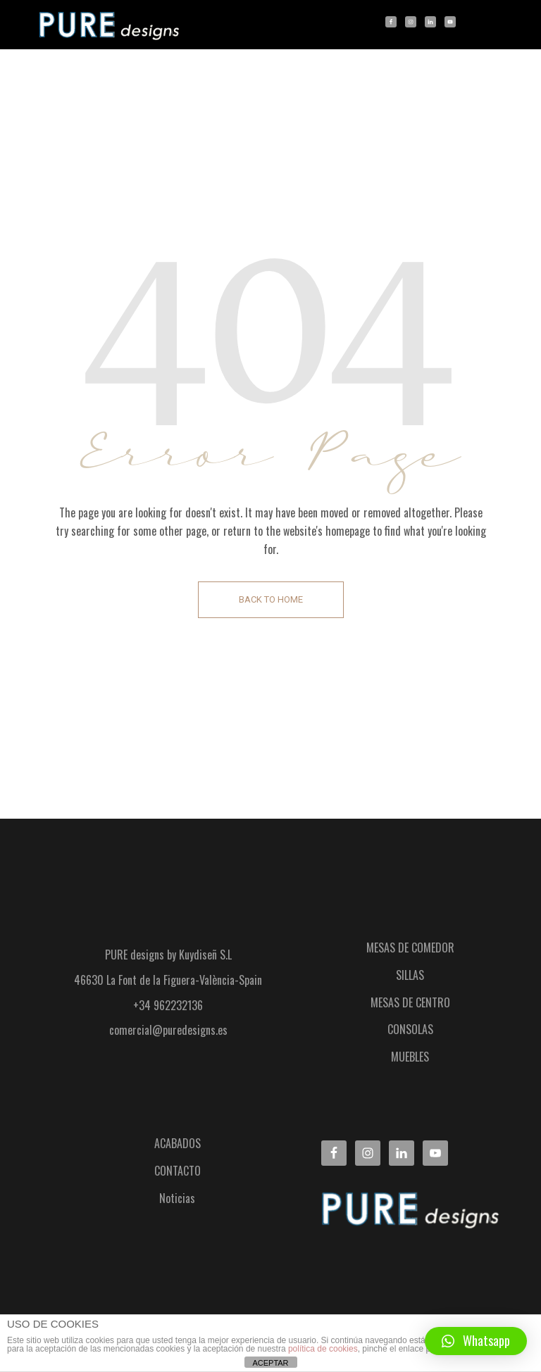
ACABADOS (177, 1143)
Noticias (177, 1198)
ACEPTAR (270, 1363)
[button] (476, 1341)
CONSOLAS (410, 1029)
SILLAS (410, 975)
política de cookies (323, 1349)
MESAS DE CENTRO (410, 1002)
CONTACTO (177, 1170)
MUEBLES (410, 1056)
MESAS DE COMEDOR (410, 947)
